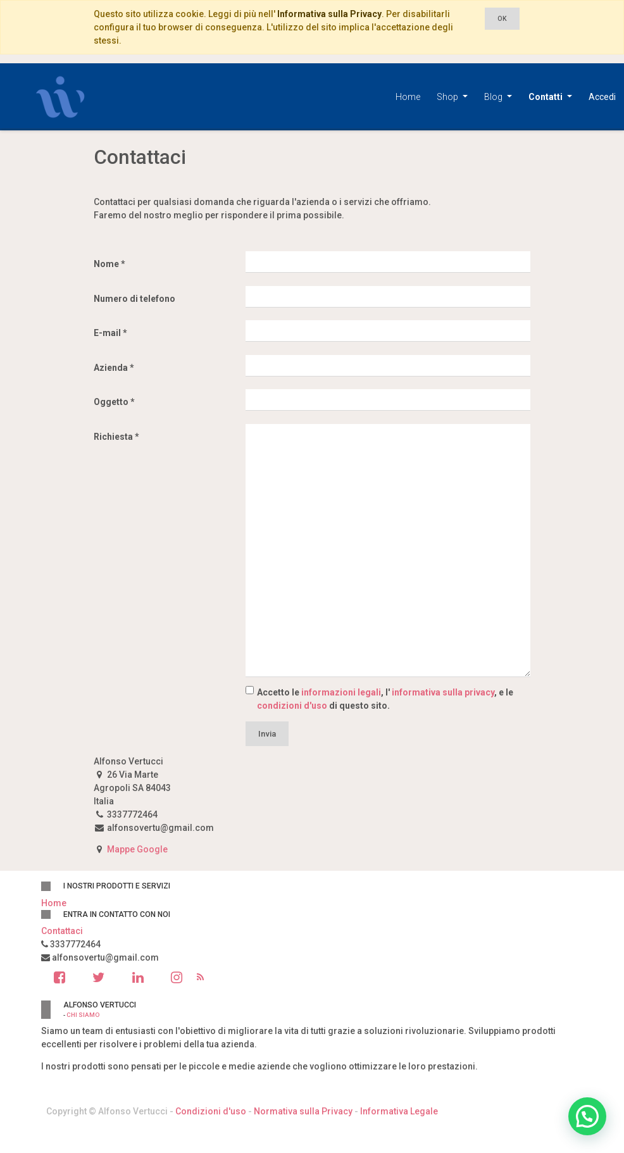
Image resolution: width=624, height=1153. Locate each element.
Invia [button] (267, 734)
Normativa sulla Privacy (303, 1111)
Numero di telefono (134, 299)
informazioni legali (341, 692)
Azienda (111, 368)
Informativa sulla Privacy (329, 14)
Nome (106, 264)
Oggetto (111, 402)
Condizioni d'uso (210, 1111)
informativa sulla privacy (443, 692)
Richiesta (113, 437)
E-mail (107, 333)
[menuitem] (407, 97)
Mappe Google (137, 849)
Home (53, 903)
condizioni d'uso (292, 706)
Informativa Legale (399, 1111)
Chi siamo (82, 1014)
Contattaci (62, 931)
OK (502, 19)
